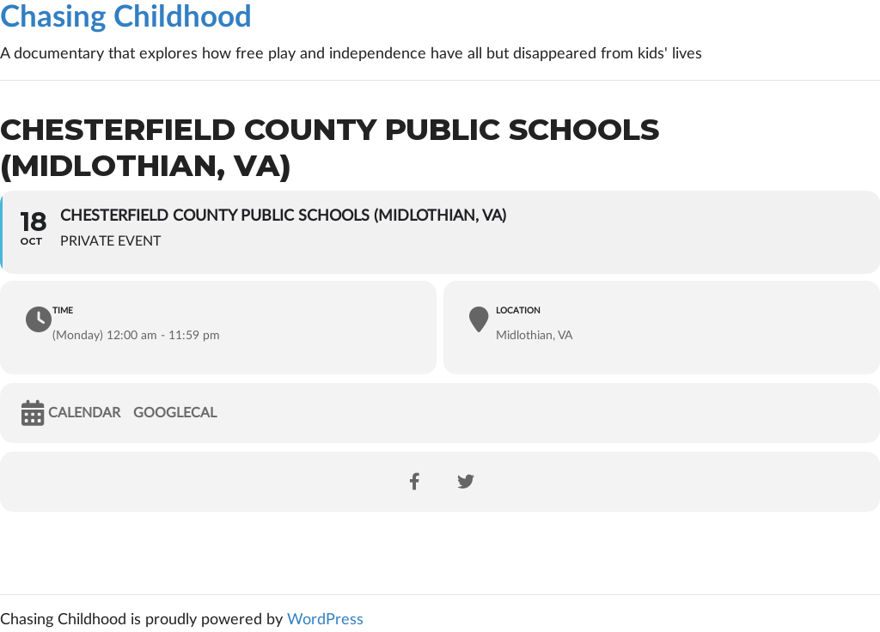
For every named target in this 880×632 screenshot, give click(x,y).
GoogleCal (175, 413)
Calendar (84, 413)
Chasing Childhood (126, 18)
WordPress (325, 620)
